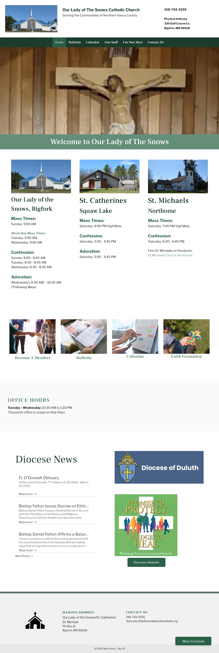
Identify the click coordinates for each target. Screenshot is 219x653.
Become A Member (32, 357)
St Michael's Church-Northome (170, 255)
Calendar (135, 356)
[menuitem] (59, 42)
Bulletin (84, 357)
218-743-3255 (135, 617)
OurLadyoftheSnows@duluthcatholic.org (152, 621)
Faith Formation (186, 356)
